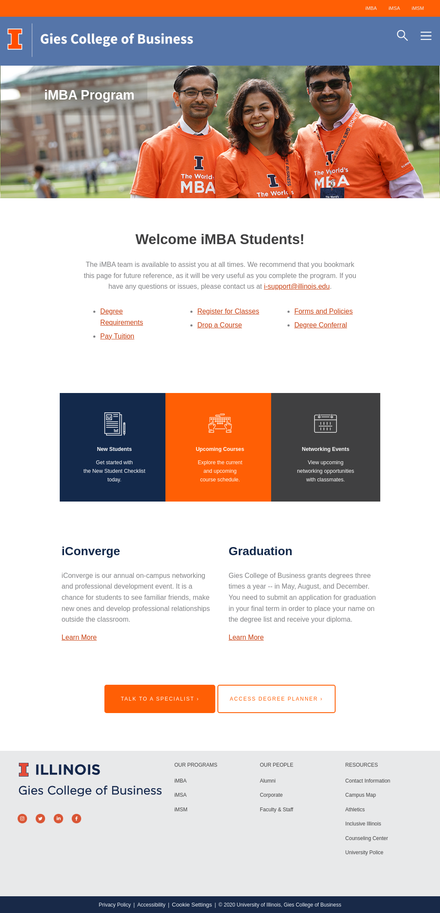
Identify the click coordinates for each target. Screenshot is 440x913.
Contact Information (368, 781)
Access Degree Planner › (276, 699)
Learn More (79, 637)
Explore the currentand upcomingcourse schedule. (220, 471)
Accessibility (151, 905)
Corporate (271, 795)
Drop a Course (219, 325)
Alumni (268, 781)
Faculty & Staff (276, 810)
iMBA (371, 8)
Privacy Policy (115, 905)
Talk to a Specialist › (160, 699)
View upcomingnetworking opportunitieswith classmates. (325, 471)
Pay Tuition (117, 336)
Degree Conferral (320, 325)
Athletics (355, 810)
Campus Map (360, 795)
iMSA (394, 8)
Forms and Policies (323, 311)
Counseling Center (366, 838)
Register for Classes (228, 311)
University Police (364, 853)
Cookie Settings (192, 904)
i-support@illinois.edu (297, 286)
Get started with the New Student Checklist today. (114, 471)
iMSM (418, 8)
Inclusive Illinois (363, 824)
